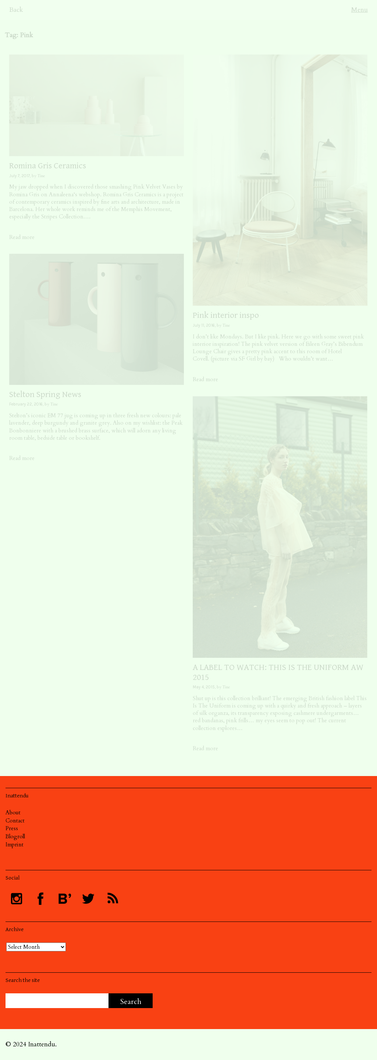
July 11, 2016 (204, 325)
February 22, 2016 (26, 404)
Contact (15, 820)
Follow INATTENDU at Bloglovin (64, 899)
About (13, 812)
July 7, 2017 (19, 175)
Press (12, 828)
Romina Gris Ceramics (47, 166)
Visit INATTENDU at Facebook (40, 899)
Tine (41, 176)
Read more (22, 237)
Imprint (15, 844)
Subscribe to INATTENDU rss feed (112, 899)
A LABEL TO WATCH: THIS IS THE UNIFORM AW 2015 (278, 672)
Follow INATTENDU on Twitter (88, 899)
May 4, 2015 (204, 687)
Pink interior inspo (226, 315)
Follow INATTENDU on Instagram (17, 899)
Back (16, 9)
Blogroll (15, 836)
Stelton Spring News (45, 394)
